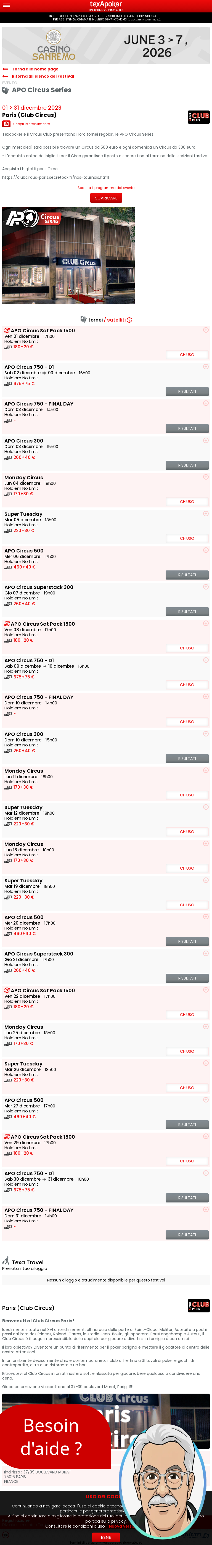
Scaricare (106, 198)
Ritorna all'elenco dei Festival (43, 76)
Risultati (187, 391)
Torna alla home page (35, 69)
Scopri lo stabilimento (26, 123)
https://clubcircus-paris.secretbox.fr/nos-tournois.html (55, 177)
